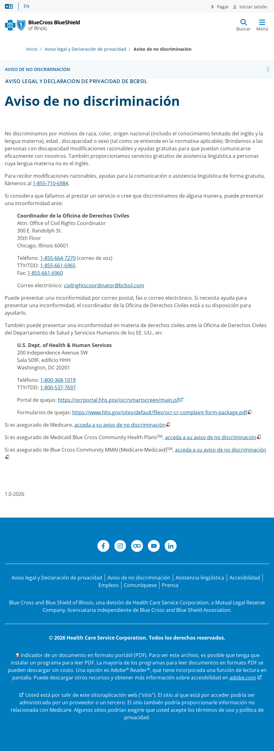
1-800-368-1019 (58, 380)
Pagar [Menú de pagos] (222, 7)
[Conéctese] (137, 547)
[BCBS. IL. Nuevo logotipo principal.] (42, 25)
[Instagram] (120, 547)
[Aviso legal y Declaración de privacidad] (57, 577)
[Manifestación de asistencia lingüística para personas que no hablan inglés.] (200, 577)
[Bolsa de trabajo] (108, 585)
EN (27, 6)
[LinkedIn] (171, 547)
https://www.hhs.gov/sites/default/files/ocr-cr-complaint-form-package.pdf (159, 412)
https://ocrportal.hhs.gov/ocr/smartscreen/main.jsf (118, 400)
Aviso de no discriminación (37, 69)
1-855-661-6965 (58, 265)
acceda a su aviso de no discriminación (120, 424)
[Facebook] (103, 547)
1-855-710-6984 (50, 183)
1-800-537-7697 (58, 387)
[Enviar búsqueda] (243, 25)
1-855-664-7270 (58, 258)
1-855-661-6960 (45, 273)
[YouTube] (154, 547)
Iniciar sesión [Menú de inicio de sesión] (252, 7)
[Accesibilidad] (244, 577)
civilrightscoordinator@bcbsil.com (104, 285)
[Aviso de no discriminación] (138, 577)
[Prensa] (170, 585)
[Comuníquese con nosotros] (140, 585)
